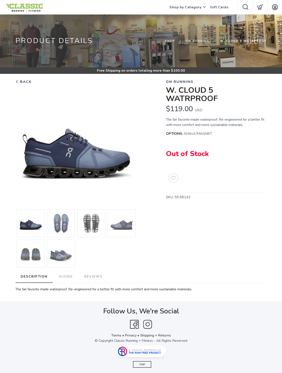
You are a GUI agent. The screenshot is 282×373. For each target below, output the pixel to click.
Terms (116, 335)
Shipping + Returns (155, 335)
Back (23, 81)
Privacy (131, 335)
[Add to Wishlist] (173, 178)
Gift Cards (219, 7)
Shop (170, 41)
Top (142, 364)
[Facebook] (134, 324)
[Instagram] (147, 324)
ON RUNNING (198, 41)
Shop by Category (185, 7)
